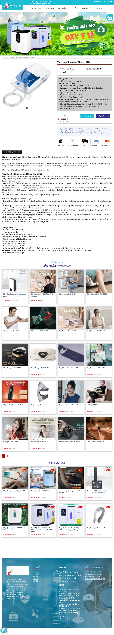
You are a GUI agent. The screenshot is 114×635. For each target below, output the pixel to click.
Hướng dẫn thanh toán (93, 572)
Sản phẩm (62, 8)
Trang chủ (36, 8)
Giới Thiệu (96, 2)
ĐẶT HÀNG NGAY (87, 116)
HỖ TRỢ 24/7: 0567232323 (41, 2)
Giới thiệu (36, 574)
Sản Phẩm (36, 576)
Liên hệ (109, 2)
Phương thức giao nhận (93, 574)
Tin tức (103, 2)
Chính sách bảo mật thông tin (95, 579)
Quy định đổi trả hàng (92, 576)
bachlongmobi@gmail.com (41, 4)
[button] (27, 108)
